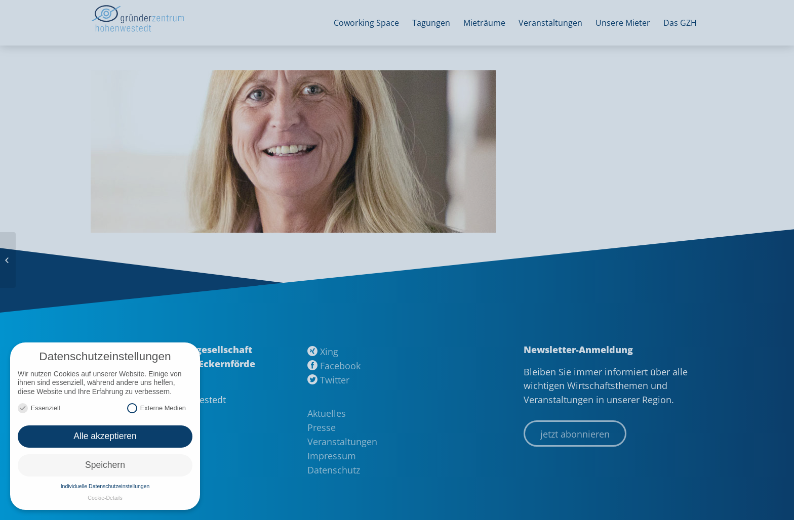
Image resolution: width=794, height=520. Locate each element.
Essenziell (39, 408)
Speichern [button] (105, 465)
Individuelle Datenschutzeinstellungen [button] (105, 486)
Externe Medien (156, 408)
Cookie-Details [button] (105, 498)
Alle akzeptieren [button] (105, 436)
